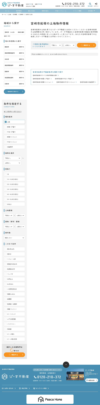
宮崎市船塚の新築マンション (43, 82)
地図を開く (90, 380)
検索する (13, 355)
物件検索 (19, 11)
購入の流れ (31, 11)
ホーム (7, 11)
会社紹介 (91, 11)
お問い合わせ (7, 388)
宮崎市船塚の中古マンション (66, 82)
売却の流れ (45, 11)
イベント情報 (77, 11)
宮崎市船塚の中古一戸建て (64, 78)
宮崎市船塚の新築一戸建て (42, 78)
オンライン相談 (40, 388)
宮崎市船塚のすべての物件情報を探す (46, 75)
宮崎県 (15, 14)
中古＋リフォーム (60, 11)
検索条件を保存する (11, 91)
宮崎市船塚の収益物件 (88, 82)
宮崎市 (22, 14)
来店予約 (23, 388)
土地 (9, 14)
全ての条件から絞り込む (12, 112)
